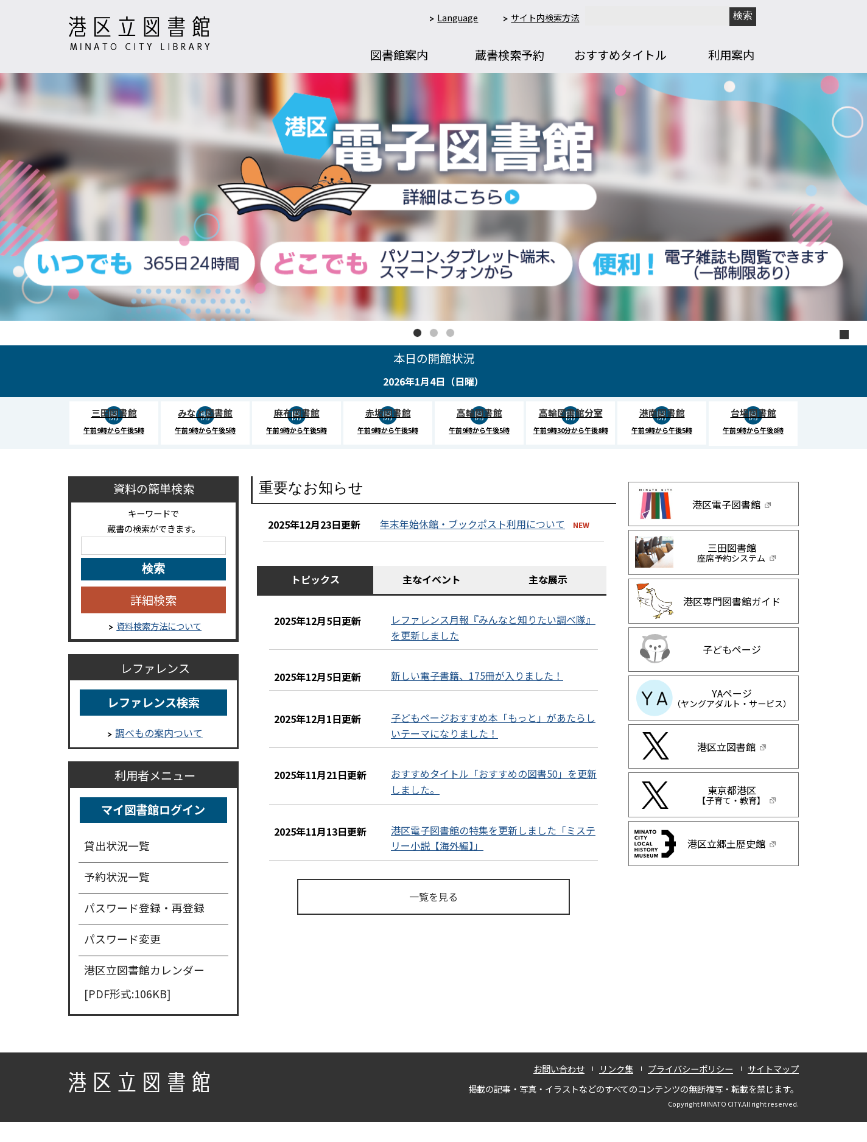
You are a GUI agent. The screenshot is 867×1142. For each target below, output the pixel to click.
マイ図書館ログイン (153, 829)
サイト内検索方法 (545, 17)
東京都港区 (732, 815)
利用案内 (731, 54)
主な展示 (547, 599)
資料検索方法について (159, 645)
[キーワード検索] (153, 565)
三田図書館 (732, 572)
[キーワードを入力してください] (153, 589)
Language (457, 17)
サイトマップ (773, 1088)
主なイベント (431, 599)
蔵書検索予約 (509, 54)
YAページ (732, 718)
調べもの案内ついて (159, 752)
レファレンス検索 (153, 722)
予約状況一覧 (117, 896)
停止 (844, 334)
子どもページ (732, 669)
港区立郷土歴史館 (732, 863)
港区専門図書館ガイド (732, 621)
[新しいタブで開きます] (742, 16)
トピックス (315, 599)
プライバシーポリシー (690, 1088)
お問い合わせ (558, 1088)
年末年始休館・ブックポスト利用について (472, 543)
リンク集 (616, 1088)
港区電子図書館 (732, 523)
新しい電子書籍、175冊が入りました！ (477, 695)
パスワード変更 (122, 959)
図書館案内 (399, 54)
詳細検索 (153, 620)
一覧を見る (433, 916)
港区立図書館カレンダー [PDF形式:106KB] (144, 1001)
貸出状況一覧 (117, 865)
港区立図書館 (732, 766)
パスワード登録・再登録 (144, 928)
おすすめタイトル (620, 54)
